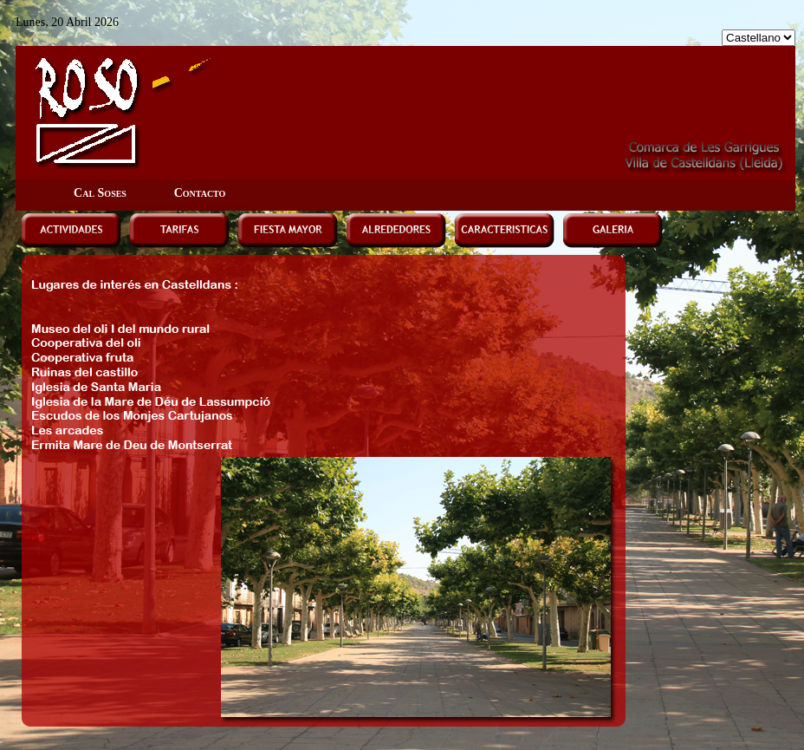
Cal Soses (100, 192)
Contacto (200, 192)
